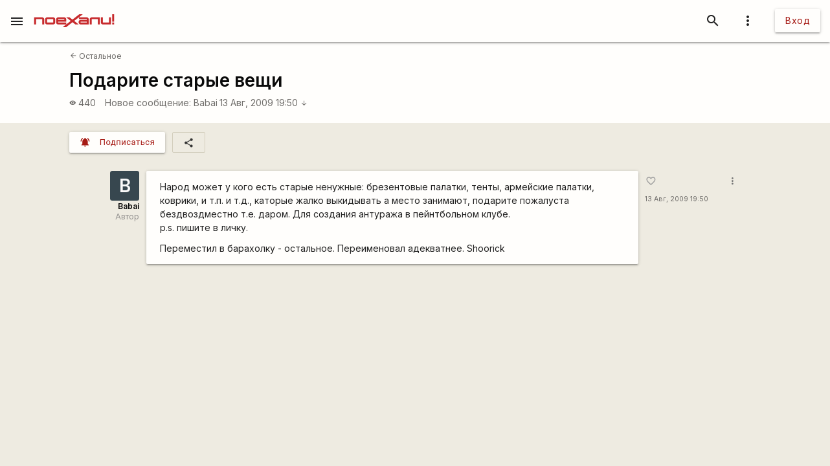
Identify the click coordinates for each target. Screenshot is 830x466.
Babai (206, 102)
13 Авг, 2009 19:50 (263, 102)
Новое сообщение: (148, 102)
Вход (797, 20)
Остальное (95, 56)
